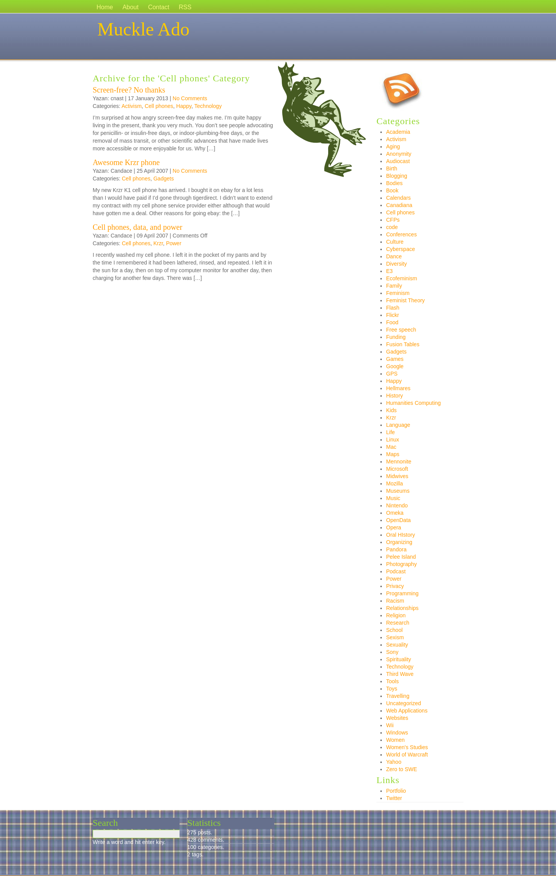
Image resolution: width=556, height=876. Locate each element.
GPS (392, 374)
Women (395, 740)
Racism (395, 601)
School (394, 630)
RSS (185, 7)
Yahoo (393, 762)
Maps (392, 454)
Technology (208, 106)
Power (173, 243)
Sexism (395, 637)
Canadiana (399, 205)
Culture (394, 242)
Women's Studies (407, 747)
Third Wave (400, 674)
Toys (391, 689)
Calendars (398, 198)
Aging (393, 146)
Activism (132, 106)
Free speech (401, 330)
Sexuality (397, 645)
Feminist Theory (405, 300)
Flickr (392, 315)
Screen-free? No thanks (129, 90)
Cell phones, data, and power (137, 227)
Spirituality (398, 659)
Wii (389, 725)
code (392, 227)
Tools (392, 681)
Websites (397, 718)
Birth (391, 168)
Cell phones (159, 106)
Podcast (396, 571)
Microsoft (397, 469)
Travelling (397, 696)
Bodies (394, 183)
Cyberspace (400, 249)
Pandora (396, 549)
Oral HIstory (400, 535)
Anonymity (398, 154)
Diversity (396, 264)
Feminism (398, 293)
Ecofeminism (401, 278)
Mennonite (398, 461)
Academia (398, 132)
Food (392, 322)
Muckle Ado (143, 29)
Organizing (399, 542)
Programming (402, 593)
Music (393, 498)
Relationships (402, 608)
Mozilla (394, 483)
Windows (397, 732)
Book (392, 190)
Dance (394, 256)
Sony (392, 652)
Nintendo (397, 505)
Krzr (158, 243)
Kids (391, 410)
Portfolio (396, 791)
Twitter (394, 798)
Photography (401, 564)
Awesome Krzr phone (126, 162)
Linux (392, 439)
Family (394, 286)
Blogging (396, 176)
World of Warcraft (407, 754)
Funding (396, 337)
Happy (183, 106)
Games (394, 359)
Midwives (397, 476)
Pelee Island (401, 557)
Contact (158, 7)
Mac (391, 447)
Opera (393, 527)
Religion (396, 615)
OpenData (398, 520)
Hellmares (398, 388)
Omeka (394, 513)
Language (398, 425)
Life (390, 432)
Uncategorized (403, 703)
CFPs (393, 220)
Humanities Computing (413, 403)
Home (105, 7)
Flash (392, 308)
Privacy (395, 586)
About (130, 7)
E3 (389, 271)
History (394, 396)
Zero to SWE (401, 769)
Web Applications (406, 711)
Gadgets (163, 178)
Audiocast (398, 161)
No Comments (190, 98)
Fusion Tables (402, 344)
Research (397, 623)
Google (394, 366)
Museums (398, 491)
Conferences (401, 234)
